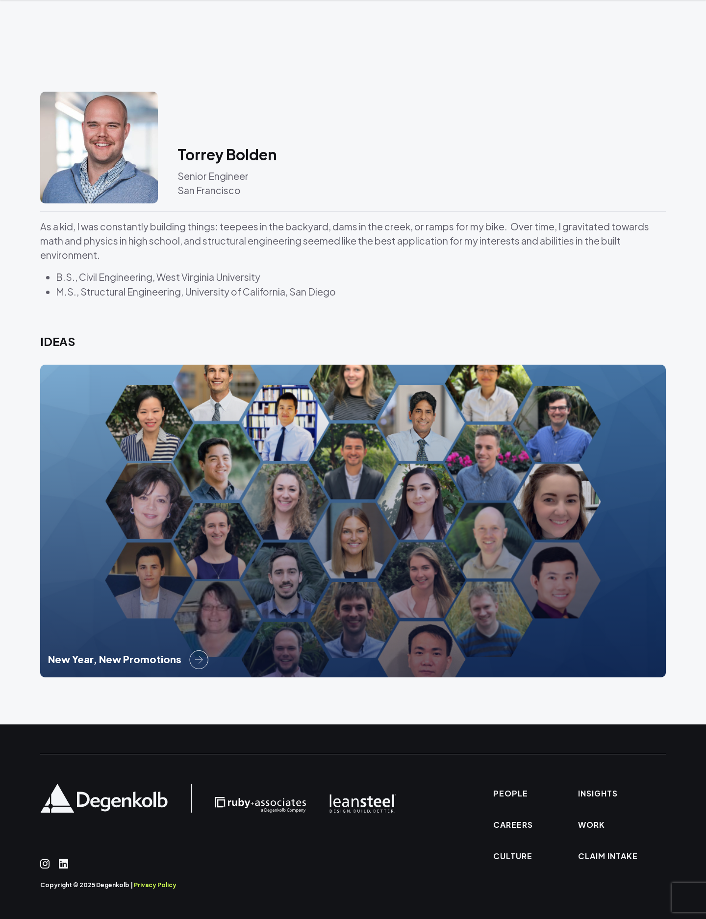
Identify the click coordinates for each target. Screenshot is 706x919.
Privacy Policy (155, 885)
